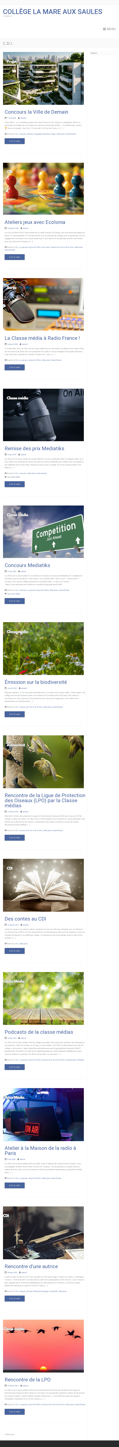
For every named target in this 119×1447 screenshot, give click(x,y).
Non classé (46, 247)
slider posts (60, 134)
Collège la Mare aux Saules (52, 11)
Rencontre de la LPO (28, 1380)
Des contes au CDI (25, 919)
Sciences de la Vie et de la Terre (62, 247)
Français (22, 1291)
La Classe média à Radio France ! (42, 338)
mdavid (25, 228)
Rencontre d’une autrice (31, 1266)
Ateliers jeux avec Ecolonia (35, 222)
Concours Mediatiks (27, 565)
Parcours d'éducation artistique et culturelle (41, 1291)
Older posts (8, 1434)
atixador (23, 118)
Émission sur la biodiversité (36, 682)
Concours (22, 134)
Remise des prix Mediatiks (34, 448)
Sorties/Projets (71, 134)
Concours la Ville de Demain (36, 112)
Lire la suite (14, 141)
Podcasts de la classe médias (39, 1032)
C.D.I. (16, 134)
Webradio (80, 1060)
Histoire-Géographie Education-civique (41, 134)
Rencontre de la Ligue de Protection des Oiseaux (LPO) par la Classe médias (45, 800)
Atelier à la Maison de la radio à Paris (40, 1150)
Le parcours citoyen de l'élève (30, 247)
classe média (15, 477)
